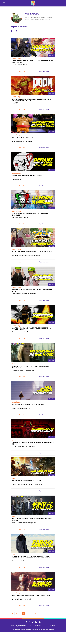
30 (31, 613)
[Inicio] (33, 3)
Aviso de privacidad (35, 626)
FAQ (45, 626)
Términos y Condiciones (18, 626)
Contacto (52, 626)
